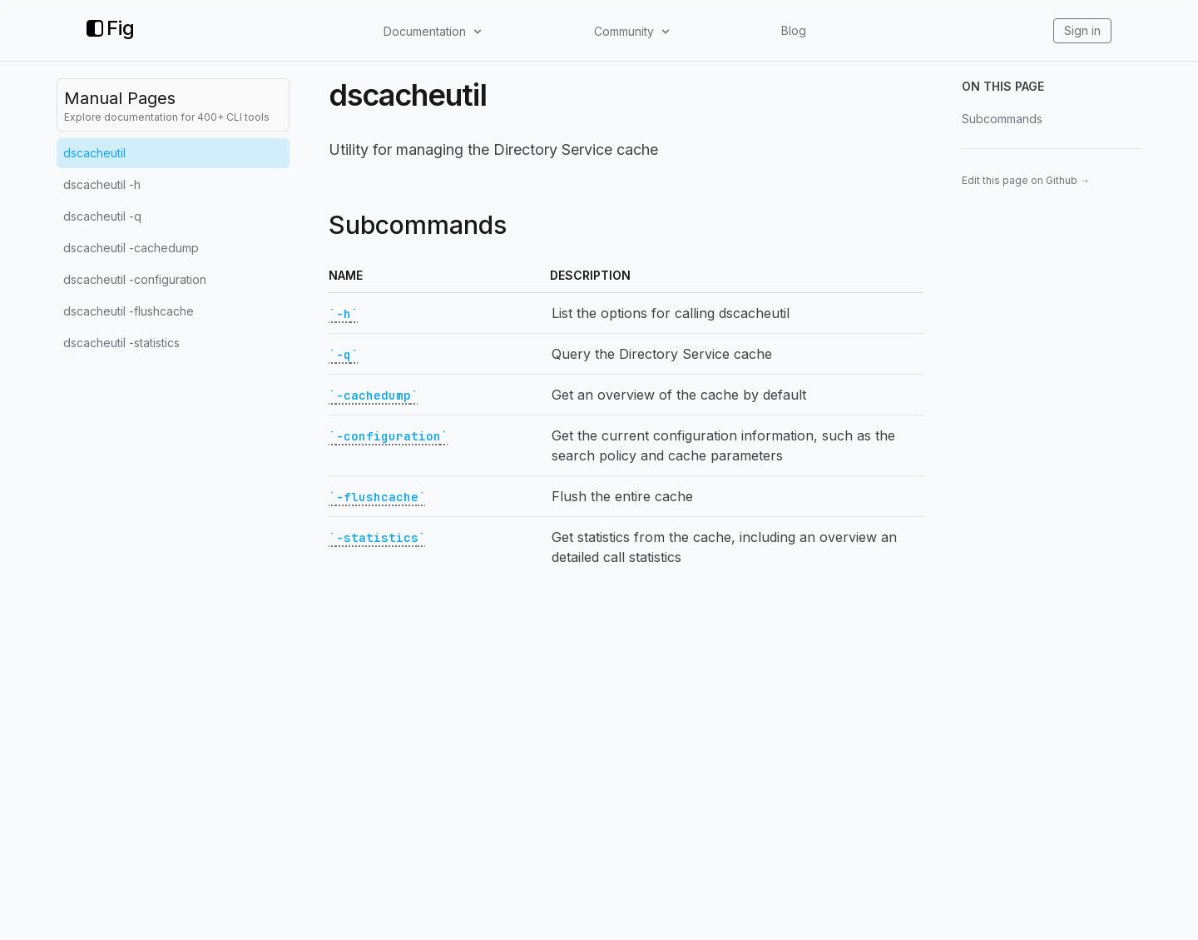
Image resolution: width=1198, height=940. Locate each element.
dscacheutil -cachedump (131, 248)
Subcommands (1002, 119)
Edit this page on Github (1026, 180)
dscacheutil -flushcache (128, 311)
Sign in (1082, 30)
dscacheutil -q (102, 216)
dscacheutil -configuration (134, 279)
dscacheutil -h (102, 184)
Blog (793, 30)
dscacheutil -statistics (121, 343)
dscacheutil (94, 153)
